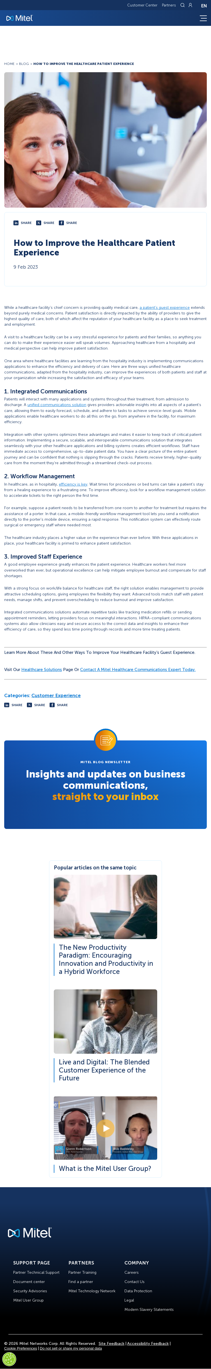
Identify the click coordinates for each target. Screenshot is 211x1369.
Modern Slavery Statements (149, 1309)
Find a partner (80, 1281)
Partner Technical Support (36, 1272)
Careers (131, 1272)
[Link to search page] (183, 5)
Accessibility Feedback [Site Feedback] (148, 1343)
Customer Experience (56, 695)
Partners (169, 5)
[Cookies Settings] (9, 1359)
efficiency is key (73, 484)
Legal (129, 1300)
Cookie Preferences (20, 1348)
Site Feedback (111, 1343)
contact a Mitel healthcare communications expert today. (138, 669)
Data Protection (138, 1291)
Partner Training (82, 1272)
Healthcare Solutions (41, 669)
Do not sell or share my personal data (71, 1348)
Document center (29, 1281)
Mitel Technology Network (91, 1291)
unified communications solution (56, 404)
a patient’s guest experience (165, 307)
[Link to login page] (190, 5)
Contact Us (134, 1281)
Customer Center (142, 5)
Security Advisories (30, 1291)
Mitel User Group (28, 1300)
